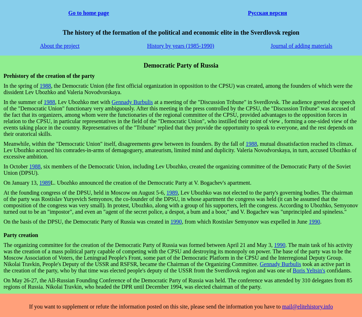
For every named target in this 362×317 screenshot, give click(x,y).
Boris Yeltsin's (309, 270)
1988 (45, 86)
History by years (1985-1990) (180, 46)
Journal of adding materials (301, 46)
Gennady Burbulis (132, 102)
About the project (60, 46)
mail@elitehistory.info (307, 307)
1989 (45, 183)
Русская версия (267, 13)
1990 (176, 222)
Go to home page (88, 13)
